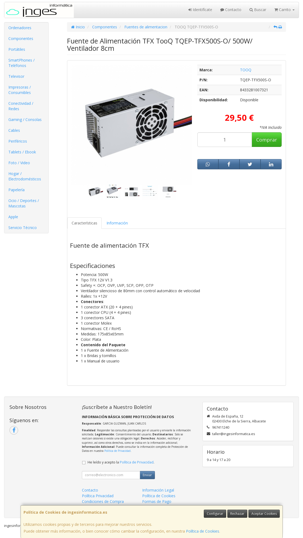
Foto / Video (19, 162)
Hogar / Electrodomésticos (24, 176)
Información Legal (158, 490)
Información (117, 223)
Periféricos (17, 141)
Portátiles (16, 49)
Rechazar (237, 513)
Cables (14, 130)
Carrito (284, 9)
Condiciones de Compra (103, 501)
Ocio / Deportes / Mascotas (23, 203)
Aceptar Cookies (264, 513)
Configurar (215, 513)
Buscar (257, 9)
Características (84, 223)
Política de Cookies (202, 531)
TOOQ (245, 69)
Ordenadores (19, 27)
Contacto (230, 9)
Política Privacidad (98, 495)
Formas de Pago (156, 501)
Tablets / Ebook (22, 151)
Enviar (147, 475)
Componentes (20, 38)
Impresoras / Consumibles (19, 90)
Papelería (16, 189)
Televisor (16, 76)
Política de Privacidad (117, 451)
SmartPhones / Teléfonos (21, 63)
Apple (13, 216)
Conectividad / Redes (20, 106)
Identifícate (200, 9)
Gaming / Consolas (25, 119)
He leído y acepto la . (121, 462)
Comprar (266, 139)
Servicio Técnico (22, 227)
